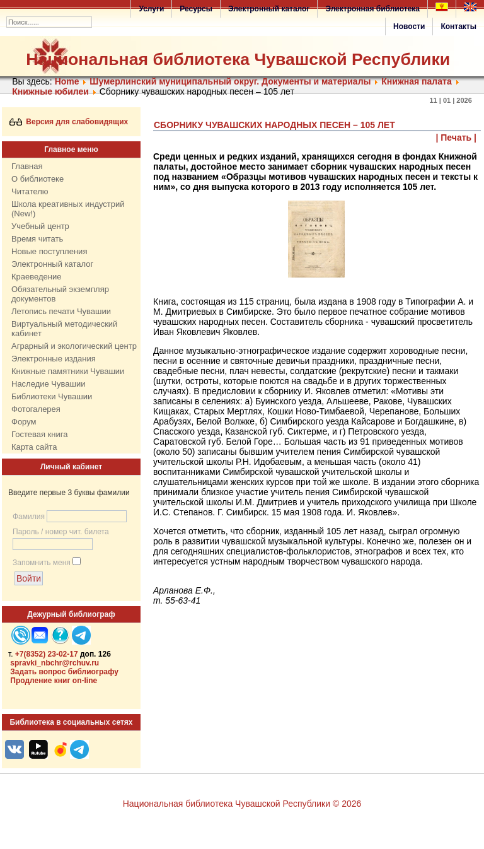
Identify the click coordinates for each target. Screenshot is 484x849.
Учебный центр (40, 226)
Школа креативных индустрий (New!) (68, 208)
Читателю (30, 191)
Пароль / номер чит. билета (61, 531)
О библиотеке (37, 179)
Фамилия (29, 516)
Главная (26, 166)
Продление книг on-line (53, 680)
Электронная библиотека (372, 8)
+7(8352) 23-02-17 (46, 654)
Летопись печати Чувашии (61, 311)
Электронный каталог (268, 8)
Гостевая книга (39, 434)
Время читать (37, 238)
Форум (24, 421)
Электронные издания (53, 358)
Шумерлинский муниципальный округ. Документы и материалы (231, 81)
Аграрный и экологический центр (74, 346)
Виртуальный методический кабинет (64, 328)
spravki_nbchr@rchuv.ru (54, 663)
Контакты (458, 26)
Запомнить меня (42, 562)
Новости (409, 26)
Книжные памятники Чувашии (67, 371)
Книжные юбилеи (50, 91)
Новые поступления (49, 251)
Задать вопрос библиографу (64, 671)
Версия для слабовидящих (69, 121)
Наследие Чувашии (48, 384)
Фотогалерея (35, 409)
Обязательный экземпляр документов (60, 293)
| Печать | (456, 137)
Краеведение (36, 276)
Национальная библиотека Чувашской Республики (238, 59)
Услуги (151, 8)
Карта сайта (34, 447)
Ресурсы (196, 8)
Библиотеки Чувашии (51, 396)
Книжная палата (416, 81)
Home (67, 81)
